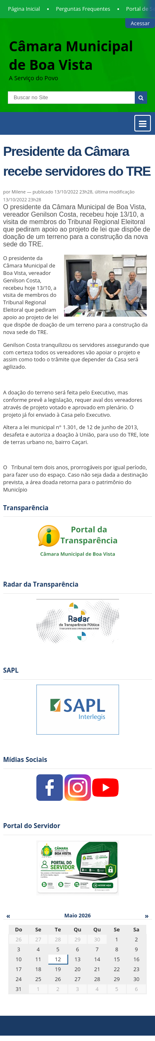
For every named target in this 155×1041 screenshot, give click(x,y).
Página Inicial (24, 8)
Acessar (140, 23)
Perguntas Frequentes (83, 8)
